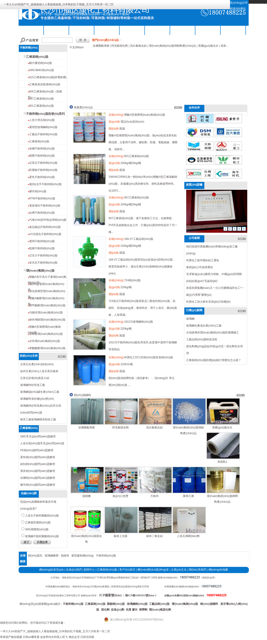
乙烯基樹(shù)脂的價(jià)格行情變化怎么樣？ (213, 360)
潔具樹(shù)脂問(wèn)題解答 (37, 471)
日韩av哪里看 (31, 637)
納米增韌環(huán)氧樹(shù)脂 (47, 319)
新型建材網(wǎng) (82, 555)
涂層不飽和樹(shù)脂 (42, 148)
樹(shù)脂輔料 (132, 30)
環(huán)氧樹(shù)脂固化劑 (86, 538)
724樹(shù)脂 (132, 280)
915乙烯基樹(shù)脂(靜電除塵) (48, 77)
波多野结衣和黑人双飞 (54, 637)
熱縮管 (65, 555)
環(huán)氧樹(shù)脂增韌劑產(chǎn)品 (188, 430)
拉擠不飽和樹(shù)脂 (42, 212)
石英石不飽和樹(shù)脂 (43, 162)
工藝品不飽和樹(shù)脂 (43, 134)
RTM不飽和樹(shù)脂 (42, 198)
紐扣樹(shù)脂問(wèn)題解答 (37, 464)
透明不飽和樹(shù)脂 (42, 241)
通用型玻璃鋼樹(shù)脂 (43, 127)
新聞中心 (89, 569)
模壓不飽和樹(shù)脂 (42, 155)
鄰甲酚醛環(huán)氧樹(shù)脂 (47, 305)
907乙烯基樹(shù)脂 (41, 98)
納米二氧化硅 (154, 536)
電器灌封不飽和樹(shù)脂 (44, 205)
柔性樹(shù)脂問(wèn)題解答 (37, 457)
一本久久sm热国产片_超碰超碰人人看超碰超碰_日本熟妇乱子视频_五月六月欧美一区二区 (58, 4)
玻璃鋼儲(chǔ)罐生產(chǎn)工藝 (39, 391)
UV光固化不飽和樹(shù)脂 (45, 234)
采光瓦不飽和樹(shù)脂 (43, 262)
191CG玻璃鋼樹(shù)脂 (138, 321)
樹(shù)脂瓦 (35, 555)
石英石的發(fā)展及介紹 (34, 378)
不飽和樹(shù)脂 (56, 30)
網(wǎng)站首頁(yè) (51, 569)
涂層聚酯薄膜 (86, 427)
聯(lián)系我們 (233, 30)
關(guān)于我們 (157, 30)
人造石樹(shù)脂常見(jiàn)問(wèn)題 (42, 443)
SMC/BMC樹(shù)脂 (41, 70)
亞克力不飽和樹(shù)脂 (43, 255)
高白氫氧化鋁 (154, 427)
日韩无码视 (87, 637)
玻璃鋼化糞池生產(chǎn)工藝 (204, 325)
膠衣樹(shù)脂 (37, 191)
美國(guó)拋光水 (222, 427)
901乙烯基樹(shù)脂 (41, 105)
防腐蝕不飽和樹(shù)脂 (43, 170)
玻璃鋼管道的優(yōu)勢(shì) (37, 398)
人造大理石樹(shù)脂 (42, 120)
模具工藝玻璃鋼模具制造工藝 (38, 419)
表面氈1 (222, 461)
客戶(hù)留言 (127, 569)
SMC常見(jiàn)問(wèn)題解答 (38, 436)
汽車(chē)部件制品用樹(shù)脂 (48, 219)
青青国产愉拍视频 (11, 637)
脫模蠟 (86, 496)
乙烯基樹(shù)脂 (81, 30)
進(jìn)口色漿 (120, 496)
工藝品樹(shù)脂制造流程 (201, 339)
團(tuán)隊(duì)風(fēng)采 (153, 569)
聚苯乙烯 (188, 496)
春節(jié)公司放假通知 (199, 267)
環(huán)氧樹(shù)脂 (40, 270)
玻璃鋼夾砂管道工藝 (32, 385)
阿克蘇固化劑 (120, 427)
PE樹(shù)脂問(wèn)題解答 (36, 450)
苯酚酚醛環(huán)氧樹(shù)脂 (47, 348)
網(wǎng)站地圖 (218, 569)
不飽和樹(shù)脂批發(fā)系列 (45, 113)
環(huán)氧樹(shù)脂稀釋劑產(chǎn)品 (222, 498)
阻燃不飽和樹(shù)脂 (42, 248)
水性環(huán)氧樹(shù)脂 (44, 341)
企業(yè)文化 (179, 569)
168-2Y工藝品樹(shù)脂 (138, 239)
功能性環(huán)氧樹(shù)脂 (46, 312)
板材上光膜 (120, 536)
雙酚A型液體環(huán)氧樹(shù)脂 (144, 114)
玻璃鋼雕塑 (52, 555)
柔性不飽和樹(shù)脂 (42, 177)
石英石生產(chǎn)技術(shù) (37, 364)
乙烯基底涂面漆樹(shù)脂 (44, 84)
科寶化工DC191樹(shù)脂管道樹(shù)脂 (148, 357)
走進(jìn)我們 (74, 569)
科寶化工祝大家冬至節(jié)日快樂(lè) (208, 301)
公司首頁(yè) (31, 30)
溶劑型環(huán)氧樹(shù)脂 (46, 334)
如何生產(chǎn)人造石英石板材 (39, 371)
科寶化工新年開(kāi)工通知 (202, 260)
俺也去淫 (74, 637)
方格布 (154, 496)
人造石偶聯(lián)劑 (188, 536)
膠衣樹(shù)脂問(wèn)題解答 (37, 484)
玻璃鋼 (190, 318)
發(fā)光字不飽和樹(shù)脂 (45, 184)
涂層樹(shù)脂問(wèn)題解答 (37, 477)
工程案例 (208, 30)
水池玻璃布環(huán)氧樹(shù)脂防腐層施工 (212, 332)
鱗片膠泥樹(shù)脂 (40, 63)
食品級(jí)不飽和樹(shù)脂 (45, 227)
